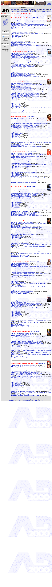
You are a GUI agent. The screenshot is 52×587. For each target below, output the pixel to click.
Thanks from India (16, 41)
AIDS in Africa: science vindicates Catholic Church (25, 125)
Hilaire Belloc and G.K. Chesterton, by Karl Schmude (23, 144)
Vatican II (14, 205)
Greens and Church (16, 382)
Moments (14, 132)
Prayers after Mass (16, 174)
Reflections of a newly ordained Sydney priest (23, 272)
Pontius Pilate (15, 175)
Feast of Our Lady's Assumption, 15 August (21, 222)
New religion (15, 380)
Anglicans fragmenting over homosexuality (20, 264)
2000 (34, 9)
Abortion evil (15, 280)
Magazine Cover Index (33, 11)
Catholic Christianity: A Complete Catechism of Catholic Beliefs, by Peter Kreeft (28, 177)
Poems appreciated (16, 242)
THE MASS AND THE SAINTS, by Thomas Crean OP (23, 391)
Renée (14, 43)
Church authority (16, 167)
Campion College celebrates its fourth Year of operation (22, 339)
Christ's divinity (16, 36)
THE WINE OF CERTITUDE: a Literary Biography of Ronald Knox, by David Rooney (31, 244)
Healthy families (16, 312)
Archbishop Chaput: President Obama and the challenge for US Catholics (31, 91)
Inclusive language (16, 37)
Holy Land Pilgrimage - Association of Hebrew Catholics (24, 172)
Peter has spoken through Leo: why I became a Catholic (25, 96)
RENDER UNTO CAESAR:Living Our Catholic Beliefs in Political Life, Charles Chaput (31, 107)
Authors (22, 11)
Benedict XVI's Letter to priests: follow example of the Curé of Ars (26, 227)
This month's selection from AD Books (20, 255)
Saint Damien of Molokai (17, 385)
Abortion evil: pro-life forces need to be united (22, 371)
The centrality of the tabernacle (19, 293)
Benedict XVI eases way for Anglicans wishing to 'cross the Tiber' (28, 366)
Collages (14, 72)
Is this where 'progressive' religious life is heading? (21, 228)
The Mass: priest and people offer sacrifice (22, 326)
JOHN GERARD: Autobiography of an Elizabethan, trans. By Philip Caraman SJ (28, 283)
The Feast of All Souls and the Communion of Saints (24, 359)
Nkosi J (14, 235)
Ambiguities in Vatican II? (18, 277)
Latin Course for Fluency (17, 285)
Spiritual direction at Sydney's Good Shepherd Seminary (25, 307)
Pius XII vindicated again (17, 346)
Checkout (49, 4)
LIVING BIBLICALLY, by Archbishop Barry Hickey (22, 110)
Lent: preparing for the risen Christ (20, 53)
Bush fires (15, 106)
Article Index (5, 20)
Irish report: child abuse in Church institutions (24, 195)
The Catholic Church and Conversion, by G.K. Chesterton (24, 176)
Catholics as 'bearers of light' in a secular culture (24, 89)
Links (5, 24)
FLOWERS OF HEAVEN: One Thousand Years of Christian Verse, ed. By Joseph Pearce (31, 248)
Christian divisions (16, 314)
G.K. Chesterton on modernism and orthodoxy (20, 230)
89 (14, 9)
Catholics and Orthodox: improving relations (22, 333)
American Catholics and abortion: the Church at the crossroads (26, 158)
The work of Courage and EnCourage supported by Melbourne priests (25, 336)
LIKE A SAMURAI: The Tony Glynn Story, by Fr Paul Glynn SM (25, 212)
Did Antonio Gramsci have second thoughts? (20, 58)
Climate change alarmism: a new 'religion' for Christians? (22, 334)
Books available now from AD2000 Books (21, 44)
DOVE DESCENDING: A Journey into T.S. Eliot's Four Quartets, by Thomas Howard (31, 286)
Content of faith (16, 239)
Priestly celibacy (16, 204)
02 (37, 9)
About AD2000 (5, 22)
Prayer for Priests (16, 316)
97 (28, 9)
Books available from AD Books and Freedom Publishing (24, 214)
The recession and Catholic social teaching (19, 64)
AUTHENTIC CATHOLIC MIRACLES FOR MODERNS (23, 213)
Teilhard (14, 40)
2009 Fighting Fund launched (19, 263)
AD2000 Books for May (17, 145)
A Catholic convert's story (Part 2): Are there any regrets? (25, 128)
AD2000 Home (5, 19)
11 (28, 10)
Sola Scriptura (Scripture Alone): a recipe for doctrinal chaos (28, 232)
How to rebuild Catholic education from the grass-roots (24, 340)
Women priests (16, 206)
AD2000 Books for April (17, 111)
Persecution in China (17, 171)
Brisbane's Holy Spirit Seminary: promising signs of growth (25, 156)
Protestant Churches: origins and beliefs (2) (24, 61)
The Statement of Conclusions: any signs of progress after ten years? (26, 21)
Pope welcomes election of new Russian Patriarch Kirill (22, 59)
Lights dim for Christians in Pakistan (21, 163)
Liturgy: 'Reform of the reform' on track (20, 20)
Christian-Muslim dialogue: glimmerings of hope (20, 27)
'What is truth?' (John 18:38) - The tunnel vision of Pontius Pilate (26, 146)
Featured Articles (42, 11)
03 (39, 9)
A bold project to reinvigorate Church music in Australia (25, 94)
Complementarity (16, 387)
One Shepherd (15, 138)
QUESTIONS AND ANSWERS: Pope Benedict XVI (23, 42)
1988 (12, 9)
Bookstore (5, 21)
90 (15, 9)
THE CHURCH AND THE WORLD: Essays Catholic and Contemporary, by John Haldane (31, 350)
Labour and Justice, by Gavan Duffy (20, 73)
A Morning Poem (16, 306)
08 (48, 9)
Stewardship (15, 381)
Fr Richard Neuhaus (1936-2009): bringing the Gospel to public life (26, 62)
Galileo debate (15, 315)
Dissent (14, 99)
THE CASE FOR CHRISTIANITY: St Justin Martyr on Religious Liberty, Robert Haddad (30, 320)
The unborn (15, 201)
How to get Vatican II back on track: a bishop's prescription (23, 374)
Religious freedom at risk (17, 282)
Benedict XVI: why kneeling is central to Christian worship (25, 76)
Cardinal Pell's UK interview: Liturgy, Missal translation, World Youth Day (27, 154)
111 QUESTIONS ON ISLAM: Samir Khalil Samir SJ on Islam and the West (28, 389)
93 (21, 9)
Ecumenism (15, 173)
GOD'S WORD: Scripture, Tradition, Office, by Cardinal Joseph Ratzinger (27, 207)
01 (36, 9)
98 (29, 9)
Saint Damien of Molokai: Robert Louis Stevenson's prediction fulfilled (26, 378)
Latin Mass (15, 203)
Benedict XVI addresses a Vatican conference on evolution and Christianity (26, 84)
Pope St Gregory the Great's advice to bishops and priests (26, 45)
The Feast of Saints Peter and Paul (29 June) (22, 188)
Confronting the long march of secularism (21, 83)
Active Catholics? (16, 97)
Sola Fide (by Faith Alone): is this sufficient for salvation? (29, 273)
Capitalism (15, 102)
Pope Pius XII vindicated (17, 236)
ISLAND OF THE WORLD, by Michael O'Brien (22, 180)
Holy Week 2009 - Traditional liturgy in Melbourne (22, 95)
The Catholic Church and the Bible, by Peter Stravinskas (24, 210)
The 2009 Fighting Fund (17, 324)
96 (26, 9)
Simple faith (15, 136)
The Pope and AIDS (16, 133)
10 (26, 10)
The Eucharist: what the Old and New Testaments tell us (27, 376)
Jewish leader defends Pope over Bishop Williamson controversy (29, 123)
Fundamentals (15, 134)
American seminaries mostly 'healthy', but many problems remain (24, 57)
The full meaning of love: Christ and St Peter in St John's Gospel (26, 215)
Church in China (16, 105)
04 (41, 9)
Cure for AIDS (15, 70)
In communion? (16, 68)
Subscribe (5, 23)
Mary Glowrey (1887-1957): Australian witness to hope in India (27, 343)
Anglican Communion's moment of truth (21, 300)
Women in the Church (17, 140)
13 (31, 10)
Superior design (16, 168)
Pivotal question (16, 67)
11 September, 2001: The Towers (19, 290)
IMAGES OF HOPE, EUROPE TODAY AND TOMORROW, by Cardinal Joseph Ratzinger (31, 392)
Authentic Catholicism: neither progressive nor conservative (26, 229)
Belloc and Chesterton (17, 202)
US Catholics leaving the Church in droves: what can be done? (23, 126)
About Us (28, 400)
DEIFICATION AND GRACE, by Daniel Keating (22, 291)
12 (30, 10)
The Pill (14, 101)
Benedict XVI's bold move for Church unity (22, 54)
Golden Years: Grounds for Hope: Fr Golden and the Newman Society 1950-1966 (31, 142)
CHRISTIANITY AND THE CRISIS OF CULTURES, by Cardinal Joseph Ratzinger (30, 354)
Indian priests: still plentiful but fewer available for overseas (25, 56)
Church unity (15, 103)
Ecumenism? (15, 238)
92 (19, 9)
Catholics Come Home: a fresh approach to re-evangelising (27, 194)
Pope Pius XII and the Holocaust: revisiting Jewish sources (24, 198)
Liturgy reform (15, 311)
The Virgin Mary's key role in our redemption (22, 118)
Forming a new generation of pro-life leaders (21, 166)
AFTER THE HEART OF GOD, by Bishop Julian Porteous (25, 322)
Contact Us (5, 25)
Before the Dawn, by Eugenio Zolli (19, 211)
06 (44, 9)
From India (15, 141)
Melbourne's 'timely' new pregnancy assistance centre (22, 28)
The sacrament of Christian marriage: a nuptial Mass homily (25, 395)
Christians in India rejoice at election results (21, 196)
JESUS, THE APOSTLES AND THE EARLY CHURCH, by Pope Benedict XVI (28, 246)
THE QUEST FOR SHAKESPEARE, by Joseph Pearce (23, 319)
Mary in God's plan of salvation (19, 256)
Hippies (14, 98)
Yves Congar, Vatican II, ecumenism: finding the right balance (25, 377)
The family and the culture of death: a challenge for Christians (23, 65)
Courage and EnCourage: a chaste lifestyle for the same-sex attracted (29, 266)
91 (17, 9)
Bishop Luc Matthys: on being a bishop (21, 305)
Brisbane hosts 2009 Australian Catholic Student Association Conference (29, 270)
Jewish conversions (16, 38)
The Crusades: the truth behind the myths (25, 127)
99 (31, 9)
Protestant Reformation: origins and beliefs (24, 29)
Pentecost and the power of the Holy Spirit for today (24, 182)
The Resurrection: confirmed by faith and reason (23, 112)
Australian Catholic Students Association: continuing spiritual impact (28, 164)
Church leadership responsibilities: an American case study (25, 372)
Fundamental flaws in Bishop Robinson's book (20, 32)
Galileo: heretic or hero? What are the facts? (24, 197)
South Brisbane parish (17, 35)
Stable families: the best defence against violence (24, 129)
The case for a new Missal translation (22, 268)
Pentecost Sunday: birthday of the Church (21, 153)
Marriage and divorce (17, 313)
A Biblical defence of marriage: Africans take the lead (23, 370)
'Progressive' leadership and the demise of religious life (25, 303)
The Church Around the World (18, 23)
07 (46, 9)
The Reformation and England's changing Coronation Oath (22, 275)
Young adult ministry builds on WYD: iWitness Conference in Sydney (28, 25)
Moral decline (15, 241)
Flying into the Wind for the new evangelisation (20, 31)
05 (43, 9)
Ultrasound (15, 281)
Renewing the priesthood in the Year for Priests (24, 301)
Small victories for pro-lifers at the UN (21, 226)
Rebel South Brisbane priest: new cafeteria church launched (26, 119)
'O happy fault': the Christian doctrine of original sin (26, 341)
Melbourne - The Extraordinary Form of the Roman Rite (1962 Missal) (26, 373)
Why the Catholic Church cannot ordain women (23, 310)
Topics (18, 11)
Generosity (15, 71)
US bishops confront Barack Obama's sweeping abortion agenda (27, 24)
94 (22, 9)
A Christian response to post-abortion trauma (20, 337)
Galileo (14, 276)
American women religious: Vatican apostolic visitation (22, 88)
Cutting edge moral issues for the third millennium (26, 308)
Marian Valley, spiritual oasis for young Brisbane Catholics (22, 66)
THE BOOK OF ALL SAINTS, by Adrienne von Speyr (23, 289)
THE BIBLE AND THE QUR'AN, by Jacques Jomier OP (23, 74)
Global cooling (15, 345)
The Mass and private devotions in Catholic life (25, 93)
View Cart (49, 3)
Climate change (16, 200)
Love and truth (15, 104)
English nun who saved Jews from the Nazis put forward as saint (26, 342)
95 (24, 9)
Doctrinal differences (17, 137)
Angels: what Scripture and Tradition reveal (24, 234)
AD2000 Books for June (17, 181)
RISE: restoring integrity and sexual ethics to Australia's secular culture (26, 304)
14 (33, 10)
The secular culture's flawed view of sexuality (24, 193)
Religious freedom (16, 237)
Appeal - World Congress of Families (20, 243)
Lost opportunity (16, 384)
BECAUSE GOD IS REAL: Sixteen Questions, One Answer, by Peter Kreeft (28, 251)
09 (50, 9)
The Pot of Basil (18, 131)
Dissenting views (16, 349)
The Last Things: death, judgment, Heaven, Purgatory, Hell (29, 161)
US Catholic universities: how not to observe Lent (21, 87)
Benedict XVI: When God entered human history (22, 365)
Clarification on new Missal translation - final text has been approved (26, 33)
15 (35, 10)
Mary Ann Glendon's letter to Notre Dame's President (25, 159)
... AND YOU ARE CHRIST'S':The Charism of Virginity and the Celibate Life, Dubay (30, 253)
